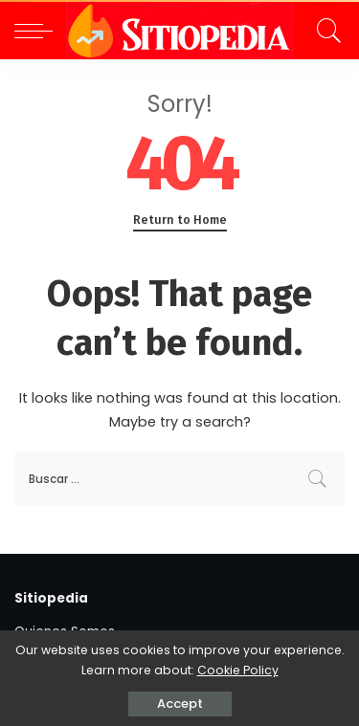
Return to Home (180, 219)
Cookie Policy (238, 670)
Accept (180, 703)
